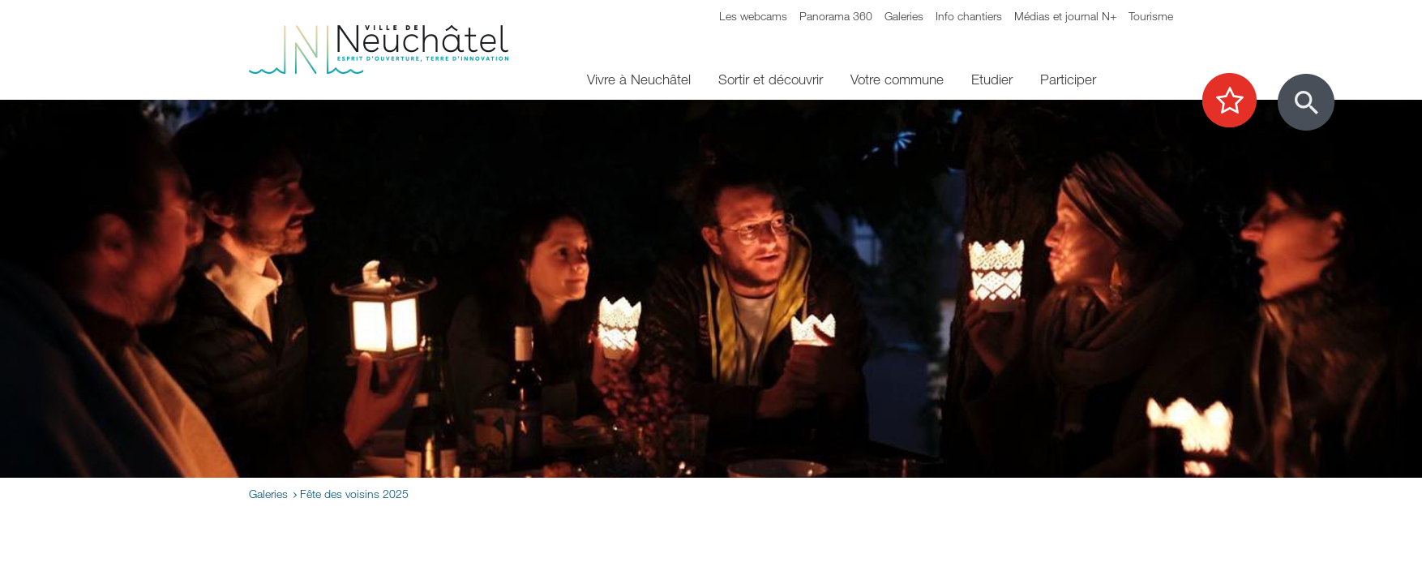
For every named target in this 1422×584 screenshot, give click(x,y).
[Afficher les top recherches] (1237, 101)
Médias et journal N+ (1065, 16)
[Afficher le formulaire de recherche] (1306, 102)
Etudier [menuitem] (992, 79)
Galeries (903, 16)
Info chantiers (969, 16)
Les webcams (753, 16)
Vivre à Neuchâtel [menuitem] (639, 79)
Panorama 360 (835, 16)
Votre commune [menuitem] (897, 79)
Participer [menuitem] (1068, 79)
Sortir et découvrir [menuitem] (770, 79)
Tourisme (1151, 16)
